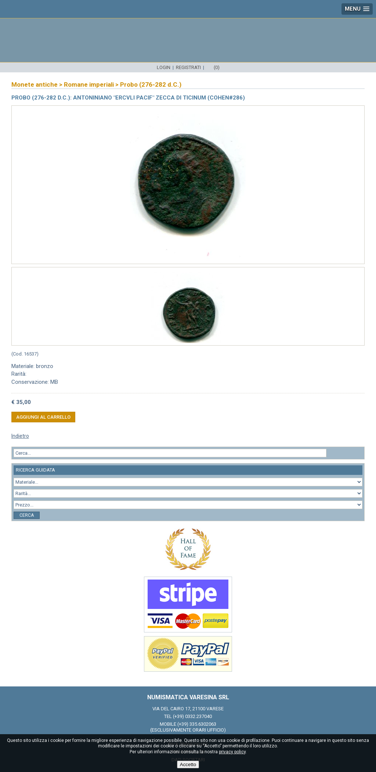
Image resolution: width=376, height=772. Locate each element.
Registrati (188, 67)
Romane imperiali (89, 84)
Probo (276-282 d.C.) (150, 84)
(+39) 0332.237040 (192, 716)
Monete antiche (34, 84)
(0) (217, 67)
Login (163, 67)
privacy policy (232, 751)
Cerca (26, 515)
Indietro (20, 436)
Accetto (188, 764)
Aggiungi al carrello (43, 417)
